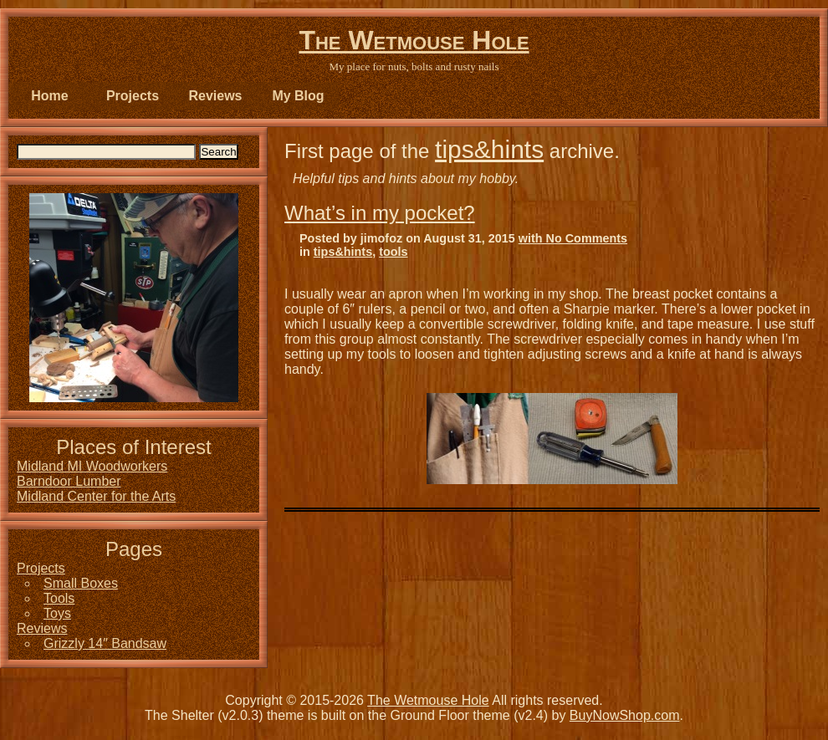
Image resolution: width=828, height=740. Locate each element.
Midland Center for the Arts (96, 496)
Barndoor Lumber (69, 481)
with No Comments (573, 238)
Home (49, 96)
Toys (57, 613)
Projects (132, 96)
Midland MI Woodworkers (92, 466)
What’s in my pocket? (379, 213)
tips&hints (489, 149)
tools (393, 251)
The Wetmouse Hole (414, 40)
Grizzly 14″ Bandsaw (104, 643)
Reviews (215, 96)
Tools (58, 598)
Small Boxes (80, 583)
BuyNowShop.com (625, 715)
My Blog (298, 96)
